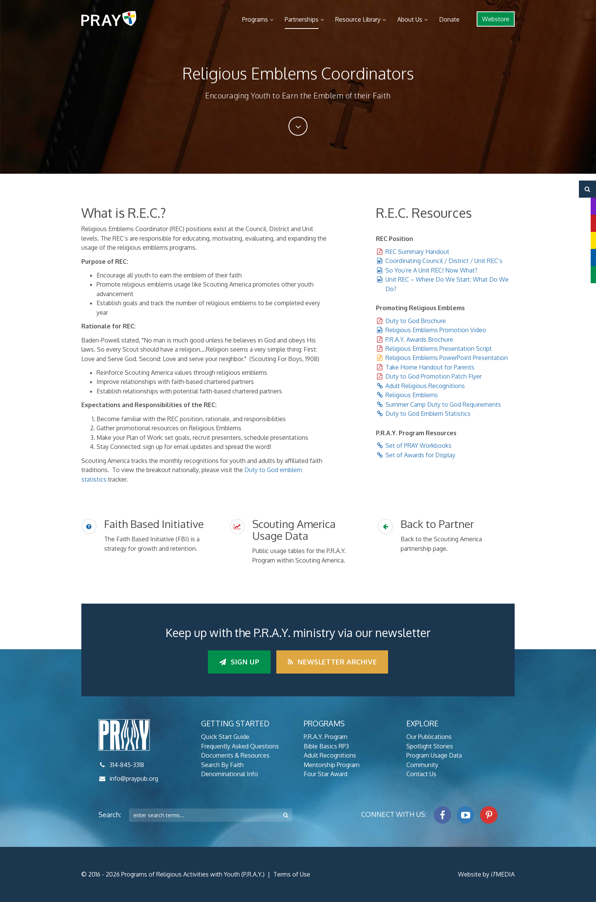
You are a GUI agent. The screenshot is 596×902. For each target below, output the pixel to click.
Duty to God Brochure (415, 321)
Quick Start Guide (225, 736)
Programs (255, 19)
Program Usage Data (434, 755)
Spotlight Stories (429, 746)
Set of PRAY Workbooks (418, 445)
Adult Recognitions (330, 755)
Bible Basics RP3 (326, 746)
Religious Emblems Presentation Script (438, 348)
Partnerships (302, 19)
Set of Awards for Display (420, 455)
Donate (449, 19)
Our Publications (429, 736)
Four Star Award (325, 774)
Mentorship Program (332, 765)
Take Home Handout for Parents (429, 367)
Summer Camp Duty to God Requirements (443, 404)
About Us (409, 19)
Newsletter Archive (332, 662)
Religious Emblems (411, 395)
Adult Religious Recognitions (425, 386)
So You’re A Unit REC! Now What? (431, 270)
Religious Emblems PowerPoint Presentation (446, 357)
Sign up (239, 662)
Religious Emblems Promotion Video (435, 330)
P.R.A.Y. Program (325, 736)
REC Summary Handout (417, 251)
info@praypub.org (133, 778)
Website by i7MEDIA (486, 874)
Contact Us (421, 774)
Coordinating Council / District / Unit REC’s (443, 261)
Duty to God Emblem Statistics (428, 413)
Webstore (495, 19)
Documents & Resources (235, 755)
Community (422, 765)
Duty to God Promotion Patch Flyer (433, 376)
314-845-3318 (126, 765)
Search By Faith (222, 765)
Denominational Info (229, 774)
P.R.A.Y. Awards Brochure (419, 339)
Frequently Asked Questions (240, 746)
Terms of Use (291, 874)
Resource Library (357, 19)
